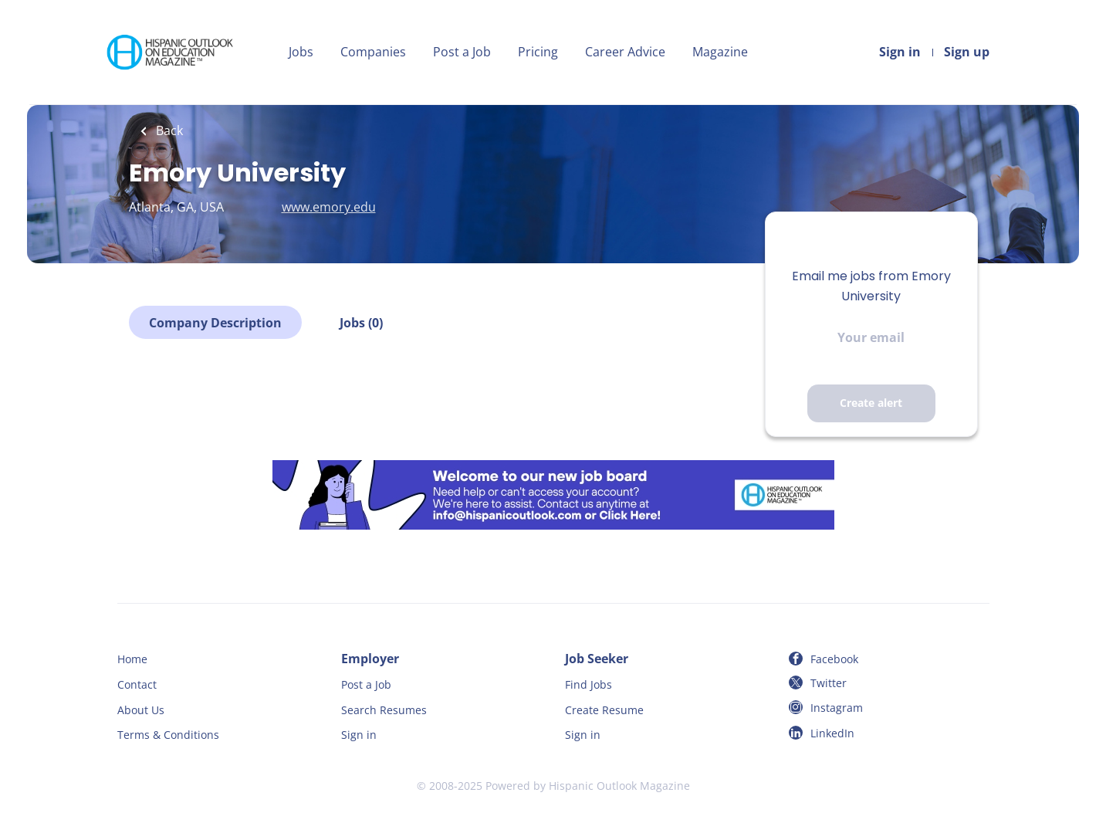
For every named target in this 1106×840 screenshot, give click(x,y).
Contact (137, 684)
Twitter (828, 683)
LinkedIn (832, 733)
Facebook (834, 659)
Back (168, 130)
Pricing (538, 51)
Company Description (215, 322)
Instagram (836, 707)
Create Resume (604, 710)
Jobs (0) (361, 322)
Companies (373, 51)
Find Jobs (588, 684)
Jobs (301, 51)
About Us (140, 710)
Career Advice (625, 51)
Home (132, 659)
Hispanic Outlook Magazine (619, 785)
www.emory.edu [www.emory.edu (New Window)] (329, 206)
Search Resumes (384, 710)
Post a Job (462, 51)
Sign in (900, 51)
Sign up (966, 51)
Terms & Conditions (168, 734)
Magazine (720, 51)
